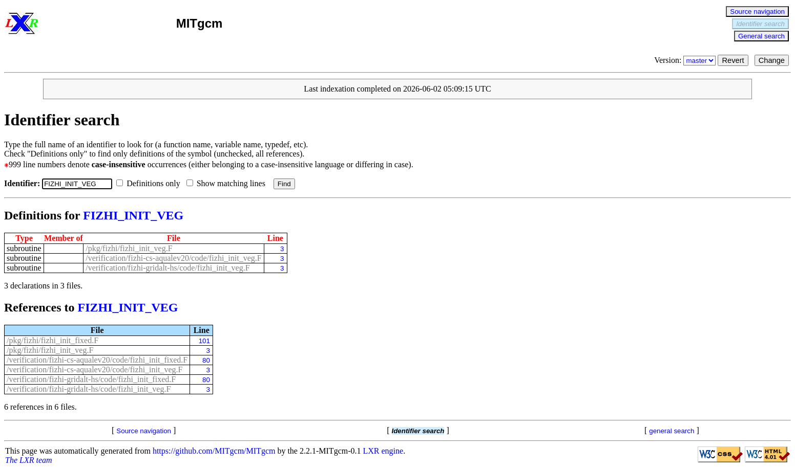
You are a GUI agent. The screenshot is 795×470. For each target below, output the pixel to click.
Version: (686, 60)
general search (671, 431)
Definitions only (150, 183)
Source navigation (757, 11)
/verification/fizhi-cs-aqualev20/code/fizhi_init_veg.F (173, 258)
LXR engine (383, 450)
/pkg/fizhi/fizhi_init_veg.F (129, 248)
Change (772, 60)
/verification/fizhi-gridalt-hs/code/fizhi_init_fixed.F (91, 379)
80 (206, 360)
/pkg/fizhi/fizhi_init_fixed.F (52, 340)
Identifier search (760, 24)
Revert (733, 60)
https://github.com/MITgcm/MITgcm (214, 450)
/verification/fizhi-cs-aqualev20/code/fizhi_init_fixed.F (97, 359)
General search (761, 36)
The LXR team (28, 460)
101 (204, 341)
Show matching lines (227, 183)
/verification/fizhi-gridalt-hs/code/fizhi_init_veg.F (167, 267)
